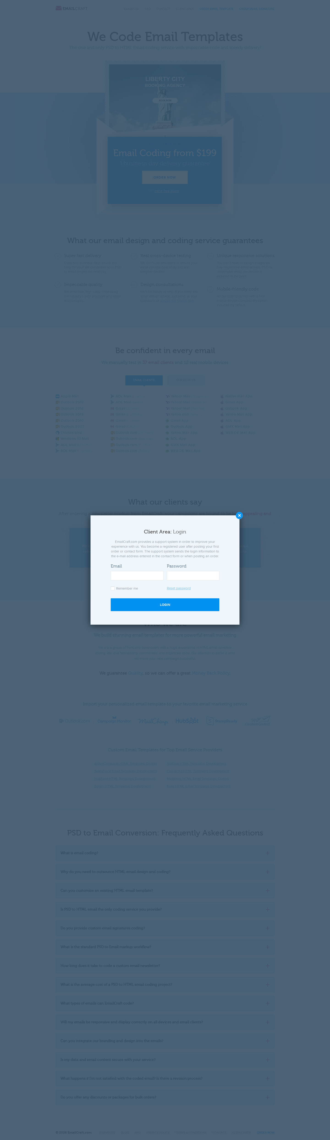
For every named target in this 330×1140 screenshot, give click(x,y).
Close (239, 515)
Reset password (179, 588)
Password (177, 566)
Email (116, 566)
